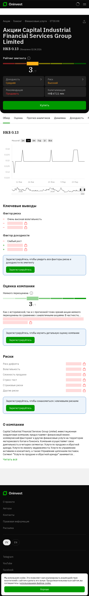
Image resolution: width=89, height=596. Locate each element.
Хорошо (44, 589)
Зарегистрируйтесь (20, 269)
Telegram (8, 556)
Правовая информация (16, 521)
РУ (6, 542)
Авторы (7, 508)
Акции (6, 21)
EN (15, 542)
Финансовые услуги (36, 21)
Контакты (8, 514)
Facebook (8, 569)
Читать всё (10, 459)
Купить (44, 105)
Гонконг (17, 21)
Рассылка (8, 527)
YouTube (7, 563)
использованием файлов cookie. (35, 583)
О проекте (9, 501)
